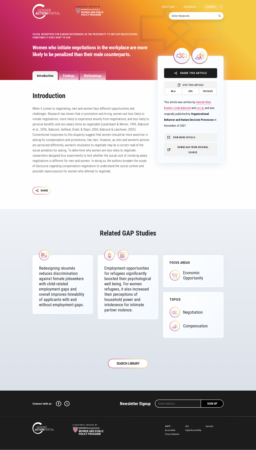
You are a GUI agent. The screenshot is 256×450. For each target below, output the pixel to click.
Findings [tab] (68, 76)
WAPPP (167, 427)
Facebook (58, 404)
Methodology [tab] (93, 76)
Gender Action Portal (46, 11)
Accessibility (170, 430)
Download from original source (192, 150)
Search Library (128, 364)
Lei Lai (200, 108)
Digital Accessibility (193, 430)
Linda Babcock (182, 108)
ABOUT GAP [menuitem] (168, 6)
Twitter (67, 404)
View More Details (184, 137)
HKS (187, 427)
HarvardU (209, 427)
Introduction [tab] (45, 76)
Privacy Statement (172, 434)
